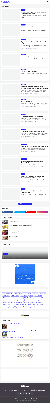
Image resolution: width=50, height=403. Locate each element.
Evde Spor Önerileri (15, 295)
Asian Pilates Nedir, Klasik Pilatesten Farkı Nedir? (19, 220)
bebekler (27, 300)
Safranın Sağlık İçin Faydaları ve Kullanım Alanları (19, 230)
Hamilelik (31, 295)
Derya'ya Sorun (28, 400)
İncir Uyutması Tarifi (27, 101)
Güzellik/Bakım (24, 295)
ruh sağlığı (5, 306)
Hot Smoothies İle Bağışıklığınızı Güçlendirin (34, 146)
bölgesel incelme (40, 300)
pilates (34, 304)
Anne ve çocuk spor (27, 293)
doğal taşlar (19, 302)
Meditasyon (5, 297)
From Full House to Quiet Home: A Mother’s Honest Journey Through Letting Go (19, 330)
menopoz (17, 304)
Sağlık (25, 297)
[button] (1, 2)
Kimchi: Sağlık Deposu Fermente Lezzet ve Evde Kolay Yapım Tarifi (34, 12)
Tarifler (30, 297)
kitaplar (4, 304)
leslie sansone (11, 304)
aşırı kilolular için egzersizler (8, 300)
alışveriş (35, 297)
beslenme (33, 300)
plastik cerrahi (40, 304)
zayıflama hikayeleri (26, 306)
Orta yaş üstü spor (13, 297)
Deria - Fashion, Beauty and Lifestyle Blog (11, 323)
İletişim (34, 400)
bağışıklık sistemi (19, 300)
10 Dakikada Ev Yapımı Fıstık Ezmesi (31, 57)
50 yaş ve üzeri (18, 293)
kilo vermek (40, 302)
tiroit (15, 306)
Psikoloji (20, 297)
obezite (29, 304)
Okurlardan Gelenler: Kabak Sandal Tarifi (33, 131)
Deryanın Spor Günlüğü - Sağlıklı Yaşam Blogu (28, 398)
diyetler (13, 302)
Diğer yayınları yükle (24, 203)
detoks (9, 302)
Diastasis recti (42, 293)
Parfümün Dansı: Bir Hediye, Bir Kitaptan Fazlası (12, 337)
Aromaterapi (35, 293)
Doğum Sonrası (6, 295)
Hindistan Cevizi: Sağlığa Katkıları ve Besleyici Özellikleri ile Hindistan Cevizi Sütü (34, 87)
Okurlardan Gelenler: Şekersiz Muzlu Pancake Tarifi (32, 162)
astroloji (40, 297)
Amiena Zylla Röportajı (14, 236)
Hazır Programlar (38, 295)
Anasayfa (16, 400)
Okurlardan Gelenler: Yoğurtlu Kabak (32, 116)
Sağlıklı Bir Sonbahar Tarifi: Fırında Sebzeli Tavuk (33, 42)
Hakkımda (22, 400)
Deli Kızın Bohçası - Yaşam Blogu (9, 331)
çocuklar (33, 306)
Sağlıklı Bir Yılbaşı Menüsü (29, 71)
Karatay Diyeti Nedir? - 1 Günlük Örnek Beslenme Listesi (20, 225)
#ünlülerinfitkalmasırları (8, 293)
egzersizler (33, 302)
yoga (19, 306)
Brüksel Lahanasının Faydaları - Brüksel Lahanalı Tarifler (32, 191)
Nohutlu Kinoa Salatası (27, 27)
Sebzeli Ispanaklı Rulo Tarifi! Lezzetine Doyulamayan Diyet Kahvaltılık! (32, 177)
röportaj (10, 306)
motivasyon (23, 304)
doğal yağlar (26, 302)
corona (4, 302)
